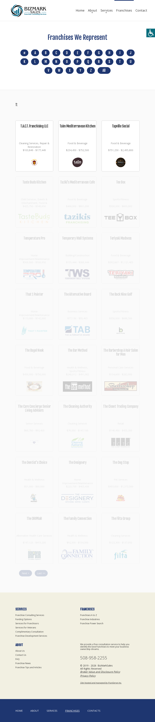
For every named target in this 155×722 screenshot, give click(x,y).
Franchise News (23, 663)
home (19, 710)
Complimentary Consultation (29, 631)
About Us (20, 650)
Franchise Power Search (91, 623)
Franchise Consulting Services (29, 615)
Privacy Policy (88, 675)
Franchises (124, 10)
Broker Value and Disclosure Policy (100, 671)
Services (107, 10)
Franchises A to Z (88, 615)
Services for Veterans (25, 627)
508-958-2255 (93, 658)
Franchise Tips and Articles (28, 667)
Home (80, 10)
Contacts (93, 710)
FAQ (17, 659)
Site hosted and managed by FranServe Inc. (101, 682)
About (92, 10)
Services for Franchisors (27, 623)
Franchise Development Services (31, 635)
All (103, 70)
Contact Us (20, 655)
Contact (141, 10)
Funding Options (23, 619)
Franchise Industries (90, 619)
